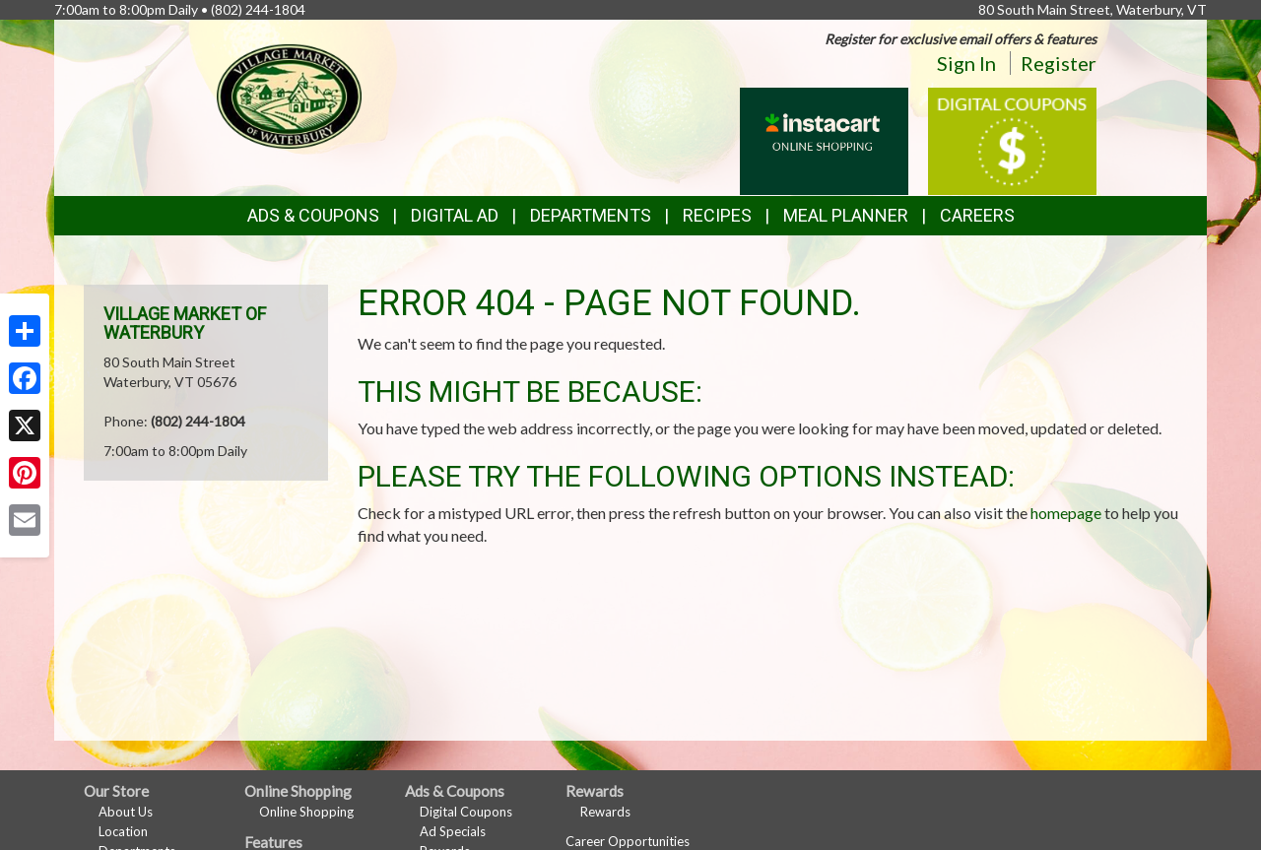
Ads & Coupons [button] (313, 215)
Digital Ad (454, 215)
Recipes (717, 215)
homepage (1065, 512)
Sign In (966, 63)
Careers (977, 215)
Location (123, 831)
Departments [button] (590, 215)
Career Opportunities (627, 841)
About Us (126, 811)
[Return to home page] (289, 94)
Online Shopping (306, 811)
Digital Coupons (466, 811)
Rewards (605, 811)
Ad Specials (453, 831)
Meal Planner (845, 215)
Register (1058, 63)
